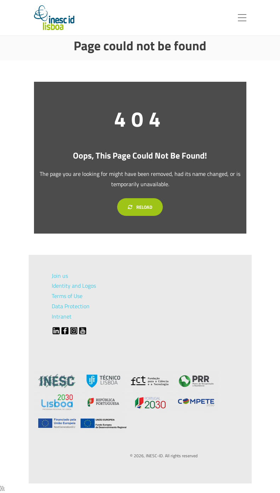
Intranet (62, 316)
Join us (60, 275)
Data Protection (71, 306)
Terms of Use (67, 296)
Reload (140, 207)
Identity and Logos (74, 285)
